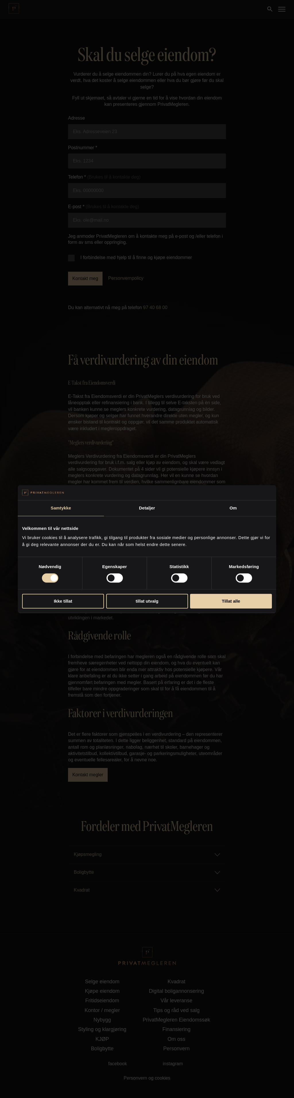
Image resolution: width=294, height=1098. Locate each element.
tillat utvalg (147, 601)
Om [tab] (233, 507)
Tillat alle (231, 601)
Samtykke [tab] (61, 507)
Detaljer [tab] (147, 507)
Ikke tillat (63, 601)
